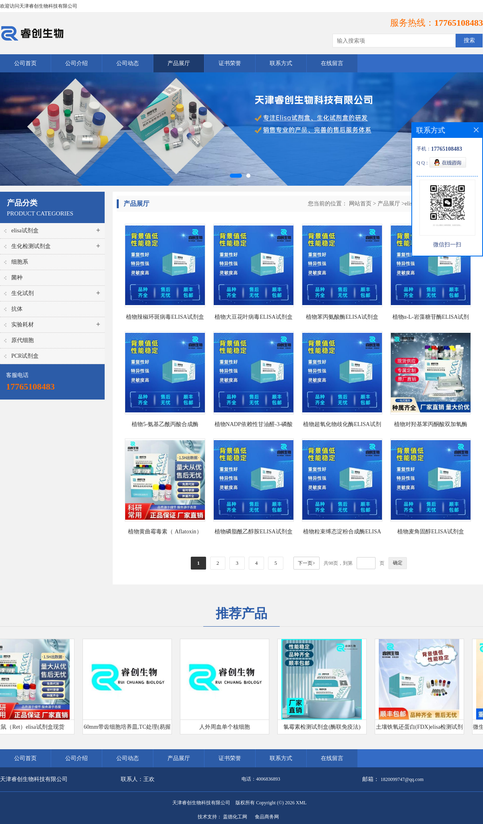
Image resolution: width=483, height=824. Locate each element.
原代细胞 (22, 340)
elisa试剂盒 (25, 231)
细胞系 (19, 262)
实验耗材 (22, 325)
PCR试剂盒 (25, 356)
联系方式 (281, 63)
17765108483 (458, 23)
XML (301, 803)
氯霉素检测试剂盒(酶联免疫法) (323, 727)
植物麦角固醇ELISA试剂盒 (430, 532)
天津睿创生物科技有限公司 (201, 803)
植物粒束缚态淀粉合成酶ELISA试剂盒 (342, 533)
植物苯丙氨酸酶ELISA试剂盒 (342, 317)
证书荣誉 (230, 63)
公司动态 (127, 63)
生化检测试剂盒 (31, 246)
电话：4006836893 (261, 779)
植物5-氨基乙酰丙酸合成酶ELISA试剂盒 (165, 425)
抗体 (17, 309)
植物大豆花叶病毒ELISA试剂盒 (254, 317)
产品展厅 (178, 63)
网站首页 (360, 204)
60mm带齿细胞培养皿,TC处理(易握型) (129, 729)
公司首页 (25, 63)
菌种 (17, 278)
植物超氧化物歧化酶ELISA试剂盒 (342, 425)
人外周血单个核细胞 (226, 727)
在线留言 (332, 63)
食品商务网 (267, 817)
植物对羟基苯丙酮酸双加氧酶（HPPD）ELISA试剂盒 (430, 425)
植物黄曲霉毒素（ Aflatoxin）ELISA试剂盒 (165, 533)
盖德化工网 (235, 817)
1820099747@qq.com (402, 779)
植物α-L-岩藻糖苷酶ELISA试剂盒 (430, 318)
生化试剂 (22, 293)
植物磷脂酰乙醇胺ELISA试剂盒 (254, 532)
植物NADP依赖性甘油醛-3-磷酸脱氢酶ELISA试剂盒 (254, 425)
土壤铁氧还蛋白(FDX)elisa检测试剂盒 (421, 729)
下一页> (306, 563)
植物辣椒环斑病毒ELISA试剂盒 (165, 317)
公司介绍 (76, 63)
